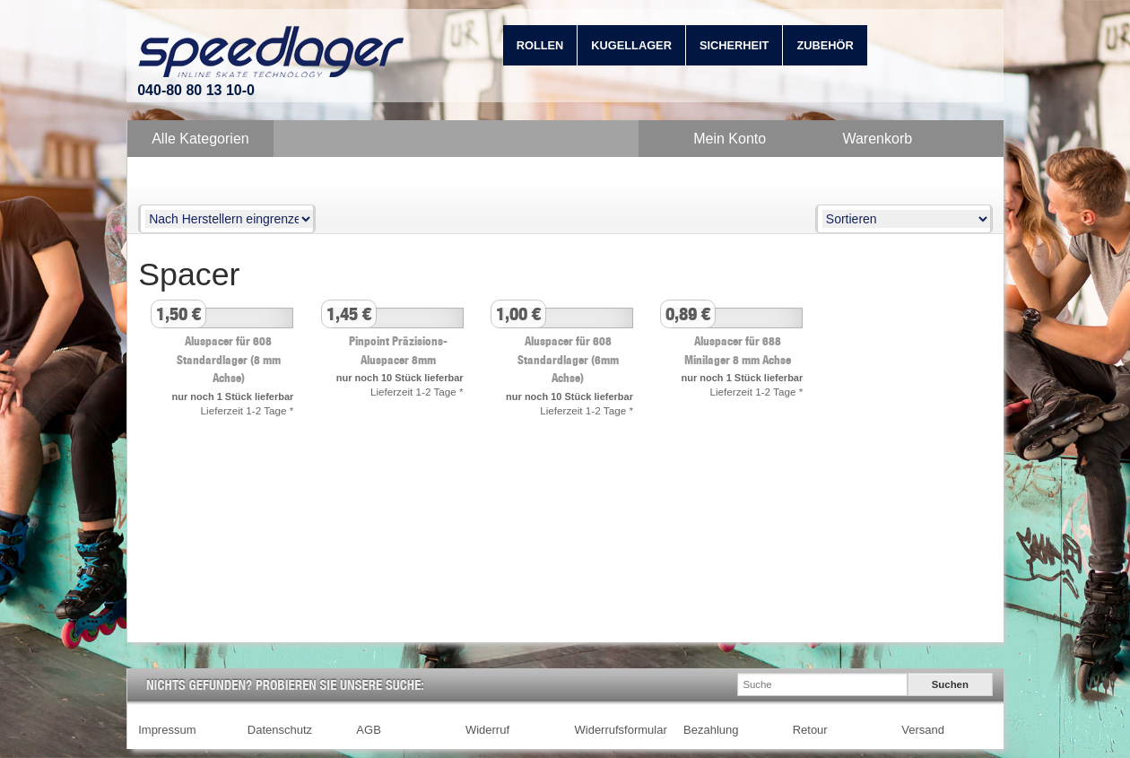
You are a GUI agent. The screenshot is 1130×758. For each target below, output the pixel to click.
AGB (368, 729)
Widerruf (487, 729)
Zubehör (824, 45)
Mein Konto (729, 138)
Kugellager (631, 45)
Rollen (540, 45)
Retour (810, 729)
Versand (922, 729)
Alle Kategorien (200, 138)
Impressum (167, 729)
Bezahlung (710, 729)
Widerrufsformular (621, 729)
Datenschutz (280, 729)
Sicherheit (734, 45)
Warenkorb (877, 138)
